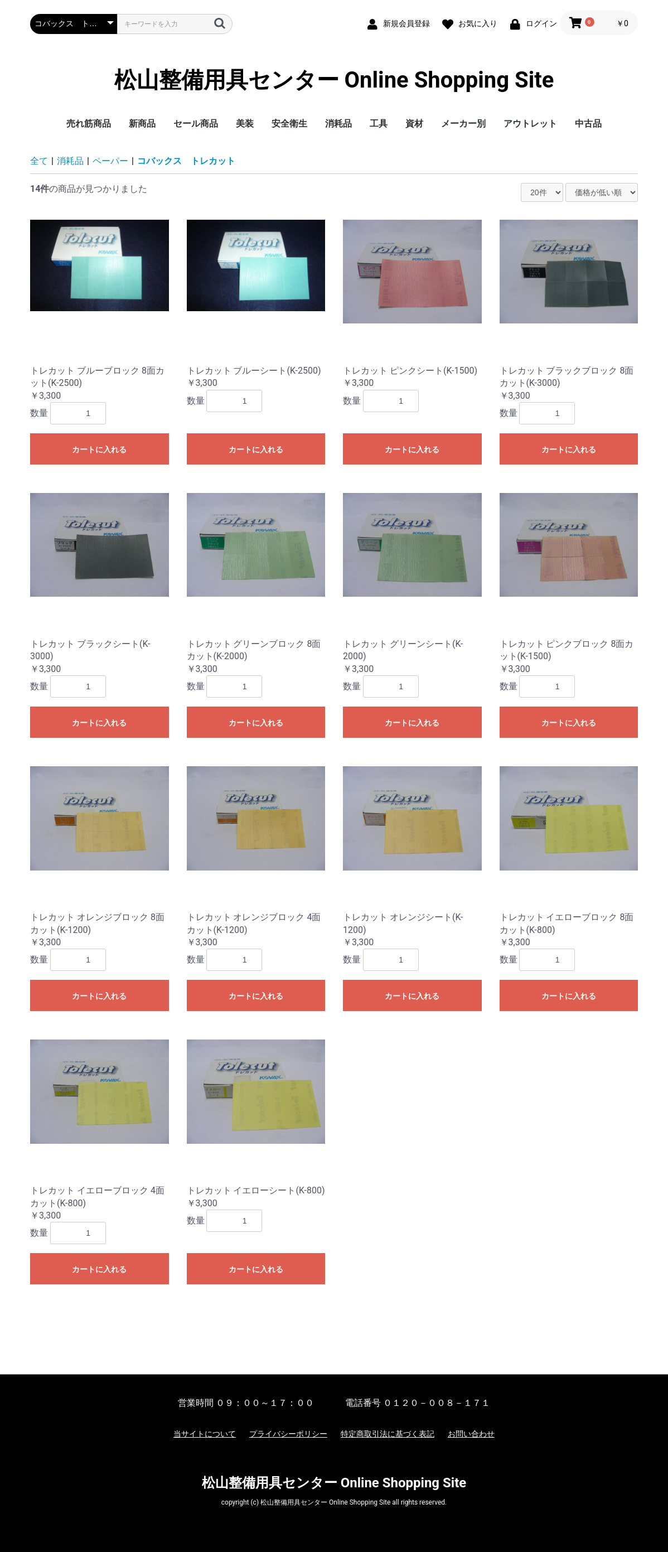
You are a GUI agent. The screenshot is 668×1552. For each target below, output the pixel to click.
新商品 (142, 123)
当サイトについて (204, 1433)
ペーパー (110, 161)
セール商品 (195, 123)
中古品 (588, 123)
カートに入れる (99, 449)
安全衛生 (289, 123)
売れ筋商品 (88, 123)
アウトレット (530, 123)
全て (39, 161)
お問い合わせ (471, 1433)
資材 (414, 123)
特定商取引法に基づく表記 (387, 1433)
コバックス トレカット (186, 161)
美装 (245, 123)
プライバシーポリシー (288, 1433)
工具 (379, 123)
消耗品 (338, 123)
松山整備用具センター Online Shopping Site (334, 80)
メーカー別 (463, 123)
